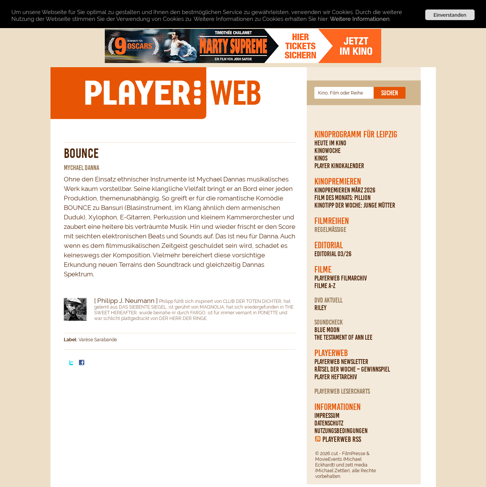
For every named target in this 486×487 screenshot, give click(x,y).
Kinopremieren (337, 181)
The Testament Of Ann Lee (343, 337)
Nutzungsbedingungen (341, 430)
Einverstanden (450, 14)
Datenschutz (328, 423)
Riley (320, 307)
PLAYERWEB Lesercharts (342, 391)
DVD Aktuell (328, 300)
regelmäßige (330, 229)
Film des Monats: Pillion (342, 197)
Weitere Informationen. (360, 18)
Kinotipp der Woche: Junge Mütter (354, 205)
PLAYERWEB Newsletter (341, 361)
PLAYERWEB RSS (341, 439)
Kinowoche (327, 150)
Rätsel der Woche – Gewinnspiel (352, 369)
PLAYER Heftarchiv (335, 377)
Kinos (320, 158)
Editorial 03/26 (333, 254)
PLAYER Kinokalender (339, 165)
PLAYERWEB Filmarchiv (340, 278)
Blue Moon (326, 329)
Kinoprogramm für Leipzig (355, 134)
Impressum (326, 415)
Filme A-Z (324, 285)
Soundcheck (328, 322)
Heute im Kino (330, 143)
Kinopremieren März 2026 (345, 190)
